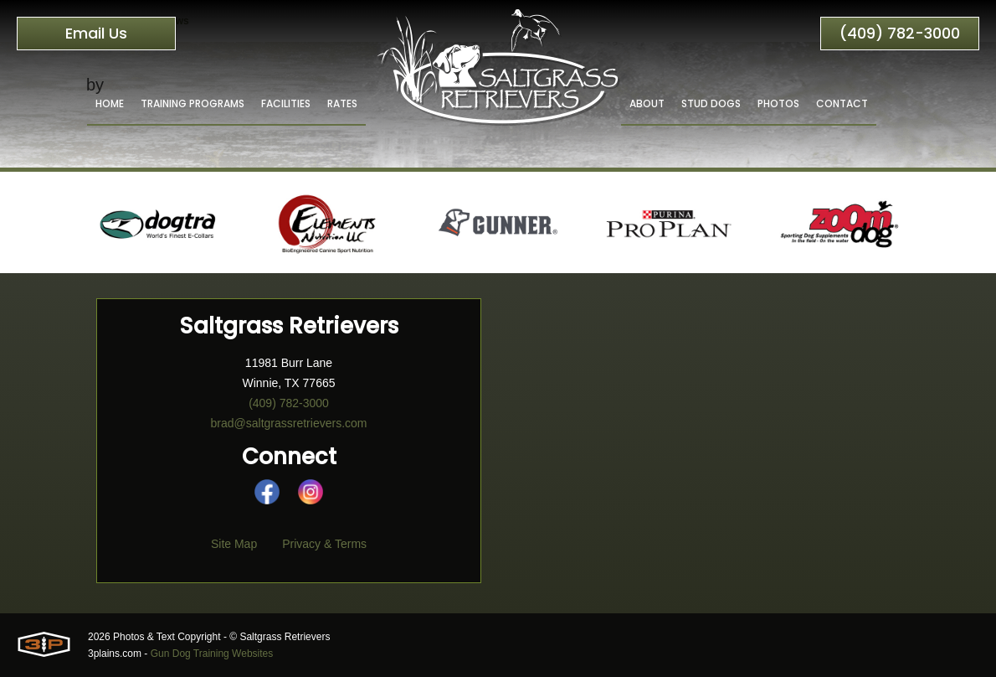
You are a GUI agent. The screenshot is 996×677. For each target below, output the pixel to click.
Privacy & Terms (324, 543)
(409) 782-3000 (899, 33)
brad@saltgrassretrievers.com (289, 423)
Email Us (96, 33)
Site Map (234, 543)
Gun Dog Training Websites (212, 653)
